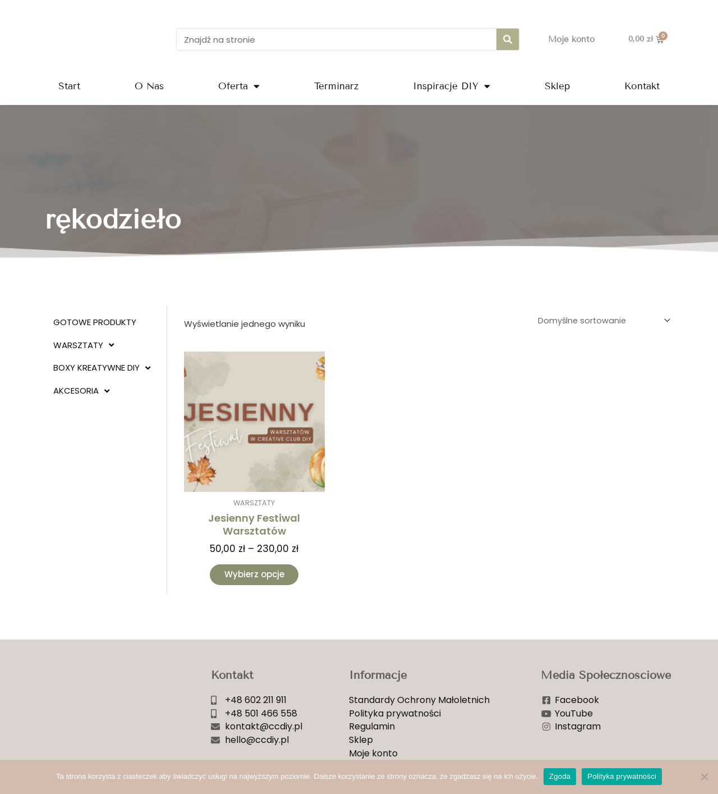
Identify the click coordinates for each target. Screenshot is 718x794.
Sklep (557, 86)
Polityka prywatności (621, 776)
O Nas (149, 86)
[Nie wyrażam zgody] (704, 776)
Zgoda (559, 776)
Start (69, 86)
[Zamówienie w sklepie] (600, 321)
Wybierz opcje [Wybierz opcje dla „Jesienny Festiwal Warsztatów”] (254, 576)
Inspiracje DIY (451, 86)
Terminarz (336, 86)
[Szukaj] (507, 39)
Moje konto (571, 39)
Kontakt (642, 86)
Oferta (239, 86)
